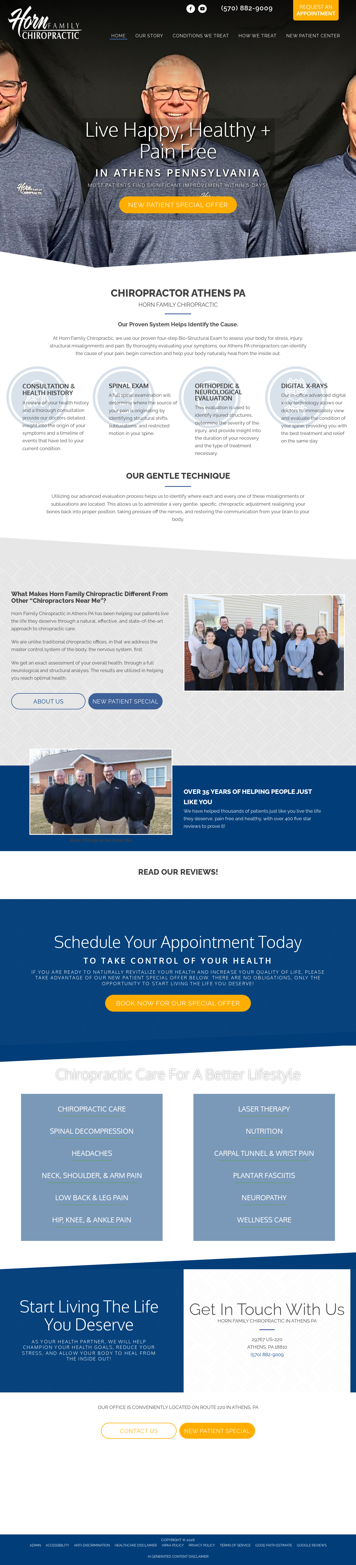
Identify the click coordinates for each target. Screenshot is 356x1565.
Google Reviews (312, 1545)
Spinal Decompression (92, 1130)
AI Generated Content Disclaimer (178, 1557)
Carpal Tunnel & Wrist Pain (264, 1153)
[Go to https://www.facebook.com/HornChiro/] (190, 9)
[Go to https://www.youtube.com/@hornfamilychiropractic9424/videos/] (202, 9)
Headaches (92, 1153)
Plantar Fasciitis (264, 1175)
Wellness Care (264, 1219)
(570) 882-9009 (247, 8)
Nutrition (264, 1130)
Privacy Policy (202, 1545)
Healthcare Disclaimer (136, 1545)
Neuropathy (264, 1197)
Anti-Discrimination (92, 1545)
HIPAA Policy (173, 1545)
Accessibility (57, 1545)
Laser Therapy (264, 1108)
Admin (35, 1545)
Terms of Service (235, 1545)
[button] (178, 204)
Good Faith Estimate (273, 1545)
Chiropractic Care (92, 1108)
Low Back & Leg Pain (91, 1197)
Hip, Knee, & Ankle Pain (91, 1219)
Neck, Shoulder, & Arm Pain (92, 1175)
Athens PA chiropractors (253, 346)
